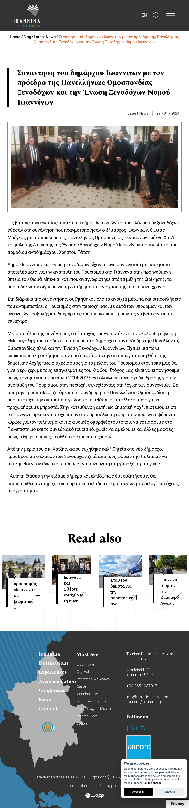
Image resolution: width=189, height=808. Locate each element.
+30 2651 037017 (141, 686)
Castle (81, 686)
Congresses (52, 690)
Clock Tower (86, 664)
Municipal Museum (91, 701)
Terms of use (79, 785)
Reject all (169, 791)
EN (144, 15)
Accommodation (57, 681)
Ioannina (49, 654)
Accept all (138, 791)
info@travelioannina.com (147, 697)
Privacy (177, 804)
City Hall (83, 672)
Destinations (54, 663)
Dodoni (82, 723)
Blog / (28, 37)
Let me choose (152, 783)
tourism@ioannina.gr (144, 702)
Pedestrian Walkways (93, 679)
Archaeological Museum (95, 708)
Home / (16, 37)
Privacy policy (110, 785)
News (45, 699)
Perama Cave (87, 716)
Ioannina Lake (87, 694)
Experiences (53, 672)
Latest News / (46, 37)
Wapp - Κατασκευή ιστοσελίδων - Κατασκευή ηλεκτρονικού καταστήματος (94, 795)
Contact (48, 708)
